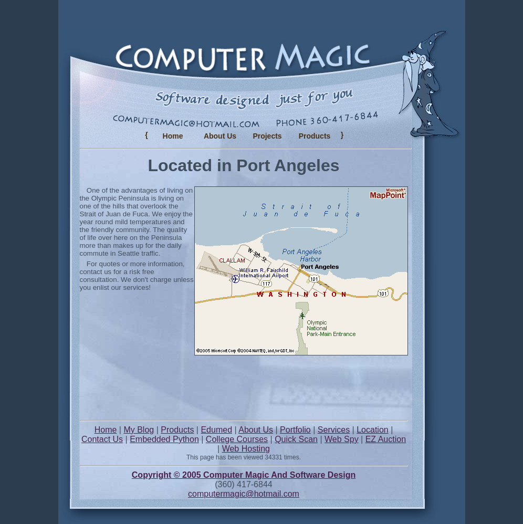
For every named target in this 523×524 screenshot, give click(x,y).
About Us (220, 136)
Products (177, 429)
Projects (267, 136)
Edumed (216, 429)
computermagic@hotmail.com (243, 493)
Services (334, 429)
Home (173, 136)
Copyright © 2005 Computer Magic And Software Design (243, 474)
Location (373, 429)
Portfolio (295, 429)
